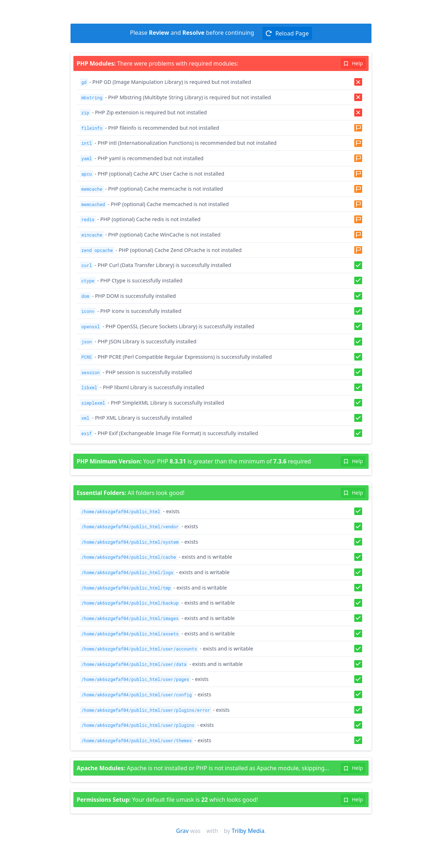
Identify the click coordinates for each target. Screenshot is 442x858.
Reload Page (287, 33)
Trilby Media (248, 831)
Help (353, 63)
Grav (182, 831)
